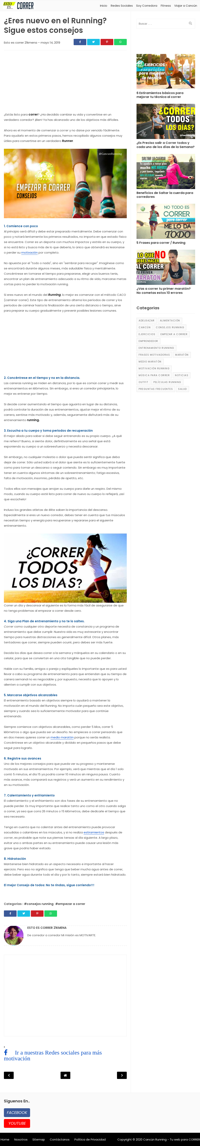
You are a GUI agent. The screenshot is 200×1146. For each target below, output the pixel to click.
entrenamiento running (156, 348)
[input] (166, 23)
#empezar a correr (70, 904)
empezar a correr (174, 334)
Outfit (143, 382)
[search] (190, 23)
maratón (182, 354)
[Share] (80, 42)
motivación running (154, 368)
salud (182, 389)
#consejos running (39, 904)
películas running (167, 382)
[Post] (166, 72)
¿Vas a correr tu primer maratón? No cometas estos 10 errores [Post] (164, 291)
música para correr (154, 375)
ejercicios (147, 334)
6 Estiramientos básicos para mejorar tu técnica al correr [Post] (160, 95)
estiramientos (94, 832)
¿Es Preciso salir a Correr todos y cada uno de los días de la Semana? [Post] (166, 145)
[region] (65, 82)
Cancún (145, 327)
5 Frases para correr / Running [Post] (161, 243)
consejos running (170, 327)
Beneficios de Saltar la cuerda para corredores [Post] (165, 195)
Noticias (181, 375)
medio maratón (62, 737)
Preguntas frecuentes (156, 389)
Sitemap (38, 1139)
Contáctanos (60, 1139)
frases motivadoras (154, 354)
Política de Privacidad (90, 1139)
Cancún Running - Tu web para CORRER (171, 1139)
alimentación (170, 320)
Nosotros (21, 1139)
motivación (29, 252)
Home (5, 1139)
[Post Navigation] (65, 1075)
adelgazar (147, 320)
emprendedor (148, 341)
